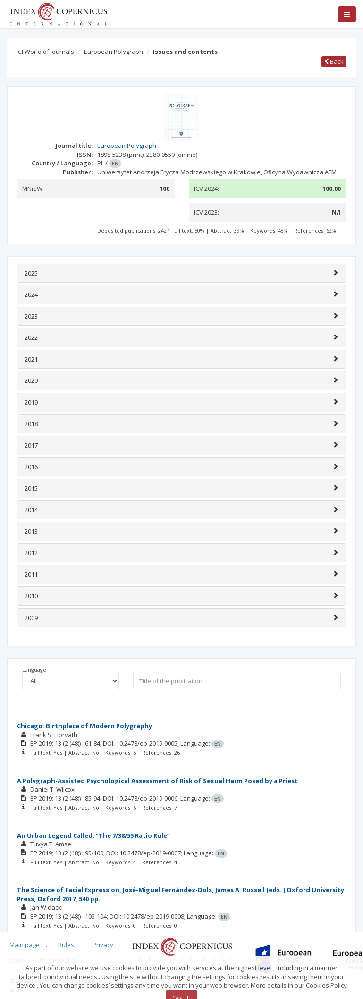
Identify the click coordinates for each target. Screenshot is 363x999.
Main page (24, 944)
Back (334, 61)
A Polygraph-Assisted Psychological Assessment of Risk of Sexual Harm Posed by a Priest (157, 780)
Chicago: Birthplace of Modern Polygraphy (84, 726)
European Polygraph (113, 51)
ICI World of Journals (45, 51)
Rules (66, 944)
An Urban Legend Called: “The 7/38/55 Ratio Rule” (93, 835)
